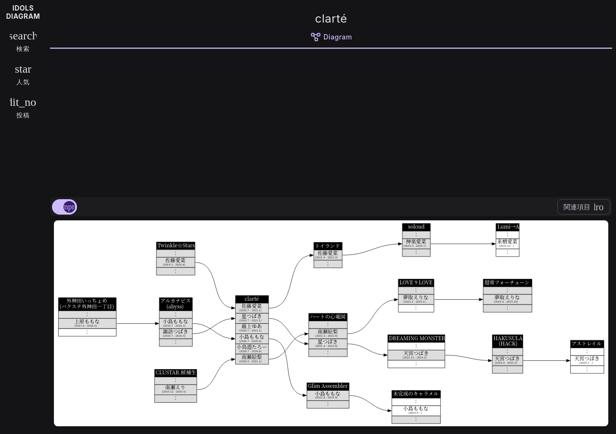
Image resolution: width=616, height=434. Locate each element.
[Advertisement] (331, 121)
